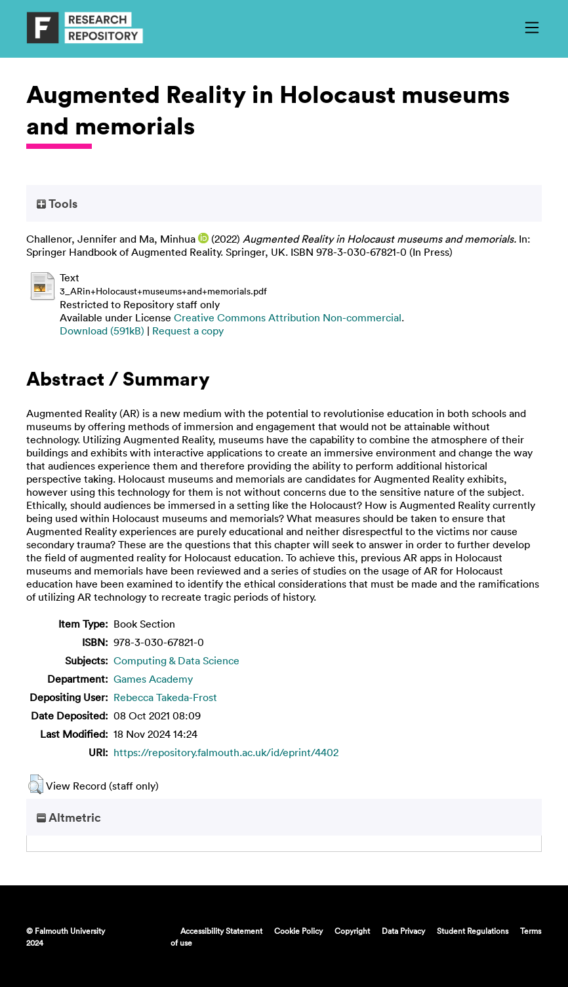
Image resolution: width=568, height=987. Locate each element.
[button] (35, 784)
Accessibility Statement (221, 931)
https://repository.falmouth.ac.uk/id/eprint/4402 (225, 752)
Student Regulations (472, 931)
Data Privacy (403, 931)
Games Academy (153, 678)
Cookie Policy (298, 931)
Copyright (352, 931)
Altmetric (69, 817)
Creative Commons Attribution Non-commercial (287, 317)
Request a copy (188, 330)
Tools (57, 203)
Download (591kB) (102, 330)
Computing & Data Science (176, 660)
